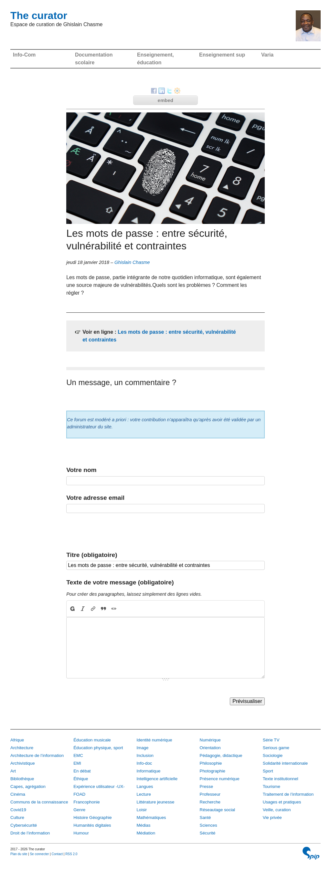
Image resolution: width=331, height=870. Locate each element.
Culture (17, 817)
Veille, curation (277, 809)
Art (13, 771)
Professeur (210, 794)
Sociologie (273, 755)
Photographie (212, 771)
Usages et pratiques (282, 802)
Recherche (210, 802)
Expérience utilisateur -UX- (99, 786)
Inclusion (145, 755)
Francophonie (86, 802)
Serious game (276, 747)
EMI (77, 763)
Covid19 (18, 809)
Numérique (210, 740)
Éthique (80, 778)
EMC (78, 755)
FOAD (79, 794)
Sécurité (208, 833)
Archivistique (22, 763)
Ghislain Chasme (132, 262)
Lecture (143, 794)
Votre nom (81, 469)
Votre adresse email (95, 497)
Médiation (145, 833)
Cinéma (17, 794)
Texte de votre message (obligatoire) (120, 582)
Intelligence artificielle (156, 778)
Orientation (210, 747)
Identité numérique (154, 740)
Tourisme (271, 786)
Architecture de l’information (37, 755)
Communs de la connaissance (39, 802)
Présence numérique (220, 778)
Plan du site (18, 854)
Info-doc (144, 763)
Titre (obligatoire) (91, 554)
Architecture (21, 747)
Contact (57, 854)
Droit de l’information (30, 833)
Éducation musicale (92, 740)
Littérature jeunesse (155, 802)
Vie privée (272, 817)
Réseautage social (217, 809)
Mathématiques (151, 817)
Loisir (141, 809)
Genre (79, 809)
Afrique (17, 740)
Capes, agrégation (28, 786)
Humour (81, 833)
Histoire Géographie (92, 817)
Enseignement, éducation (155, 58)
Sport (268, 771)
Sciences (208, 825)
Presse (206, 786)
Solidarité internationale (285, 763)
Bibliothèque (22, 778)
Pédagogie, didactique (221, 755)
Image (142, 747)
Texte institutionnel (280, 778)
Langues (144, 786)
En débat (82, 771)
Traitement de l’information (288, 794)
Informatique (148, 771)
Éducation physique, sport (98, 747)
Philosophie (211, 763)
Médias (143, 825)
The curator (38, 15)
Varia (267, 55)
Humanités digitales (92, 825)
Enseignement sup (222, 55)
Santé (205, 817)
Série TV (271, 740)
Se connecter (39, 854)
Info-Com (24, 55)
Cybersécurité (23, 825)
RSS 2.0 (71, 854)
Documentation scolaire (93, 58)
